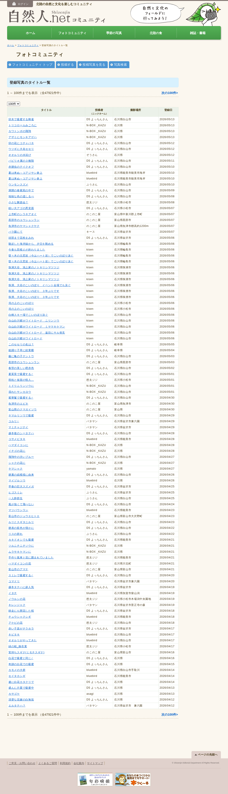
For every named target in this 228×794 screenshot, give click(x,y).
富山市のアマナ (18, 569)
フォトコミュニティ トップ (32, 64)
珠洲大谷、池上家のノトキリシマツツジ (33, 267)
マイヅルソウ (16, 480)
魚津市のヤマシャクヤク (24, 226)
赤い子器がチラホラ (21, 628)
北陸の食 (156, 33)
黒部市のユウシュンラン (24, 220)
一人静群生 (15, 498)
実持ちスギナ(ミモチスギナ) (26, 652)
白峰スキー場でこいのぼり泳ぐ (28, 314)
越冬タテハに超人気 (21, 587)
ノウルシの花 (16, 599)
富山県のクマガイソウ (22, 409)
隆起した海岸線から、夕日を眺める (31, 243)
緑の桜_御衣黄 (17, 646)
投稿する (67, 64)
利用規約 (65, 763)
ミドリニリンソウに (21, 385)
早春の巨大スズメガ (21, 486)
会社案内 (78, 763)
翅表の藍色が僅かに (21, 527)
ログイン (20, 4)
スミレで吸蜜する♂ (20, 575)
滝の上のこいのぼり (21, 303)
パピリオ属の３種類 (21, 160)
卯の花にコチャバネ (21, 143)
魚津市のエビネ (18, 403)
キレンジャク (16, 605)
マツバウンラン (18, 510)
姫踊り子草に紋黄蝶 (21, 350)
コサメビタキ (16, 439)
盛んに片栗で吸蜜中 (21, 687)
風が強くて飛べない (21, 504)
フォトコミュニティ (72, 33)
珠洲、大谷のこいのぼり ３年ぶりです (33, 291)
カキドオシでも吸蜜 (21, 539)
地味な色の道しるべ (21, 196)
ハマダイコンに (18, 445)
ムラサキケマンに (19, 551)
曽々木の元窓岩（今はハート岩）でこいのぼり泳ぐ (40, 255)
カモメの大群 (16, 670)
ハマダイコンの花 (19, 563)
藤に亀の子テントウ (21, 356)
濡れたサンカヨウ (19, 391)
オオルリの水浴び (19, 155)
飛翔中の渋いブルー (21, 456)
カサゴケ (14, 693)
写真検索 (120, 64)
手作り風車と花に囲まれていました (31, 557)
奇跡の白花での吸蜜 (21, 664)
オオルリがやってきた (22, 640)
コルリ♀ (13, 421)
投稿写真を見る (94, 64)
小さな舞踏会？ (18, 202)
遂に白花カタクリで (21, 682)
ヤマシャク (15, 468)
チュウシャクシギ (19, 616)
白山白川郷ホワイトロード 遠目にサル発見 (36, 332)
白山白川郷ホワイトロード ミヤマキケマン (36, 326)
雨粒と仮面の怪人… (21, 379)
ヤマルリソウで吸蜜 (21, 415)
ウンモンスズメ (18, 184)
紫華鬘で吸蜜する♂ (20, 397)
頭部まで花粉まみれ (21, 237)
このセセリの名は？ (21, 344)
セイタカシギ (16, 676)
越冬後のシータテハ (21, 433)
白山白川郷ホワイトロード (25, 338)
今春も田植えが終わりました (26, 249)
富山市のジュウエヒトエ (24, 516)
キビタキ (14, 634)
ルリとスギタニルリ (21, 522)
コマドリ (14, 581)
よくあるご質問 (47, 763)
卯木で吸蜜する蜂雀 (21, 119)
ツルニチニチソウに (21, 545)
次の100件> (169, 93)
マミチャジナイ (18, 427)
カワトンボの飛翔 (19, 131)
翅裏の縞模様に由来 (21, 474)
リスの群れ (15, 533)
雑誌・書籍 (198, 33)
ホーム (30, 33)
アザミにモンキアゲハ (22, 137)
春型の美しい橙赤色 (21, 368)
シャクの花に (16, 462)
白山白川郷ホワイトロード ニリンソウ (33, 320)
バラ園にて (15, 231)
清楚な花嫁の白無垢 (21, 699)
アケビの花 (15, 622)
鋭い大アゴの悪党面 (21, 208)
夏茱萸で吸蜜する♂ (20, 374)
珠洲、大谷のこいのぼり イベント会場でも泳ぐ (39, 285)
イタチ (12, 593)
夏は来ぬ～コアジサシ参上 (25, 172)
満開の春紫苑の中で (21, 190)
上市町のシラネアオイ (22, 214)
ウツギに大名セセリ (21, 149)
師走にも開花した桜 (21, 610)
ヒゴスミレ (15, 492)
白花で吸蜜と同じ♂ (20, 658)
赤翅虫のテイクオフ (21, 166)
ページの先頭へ (206, 754)
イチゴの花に (16, 450)
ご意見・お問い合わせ (22, 763)
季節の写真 (114, 33)
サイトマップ (95, 763)
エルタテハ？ (16, 705)
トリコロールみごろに (22, 125)
